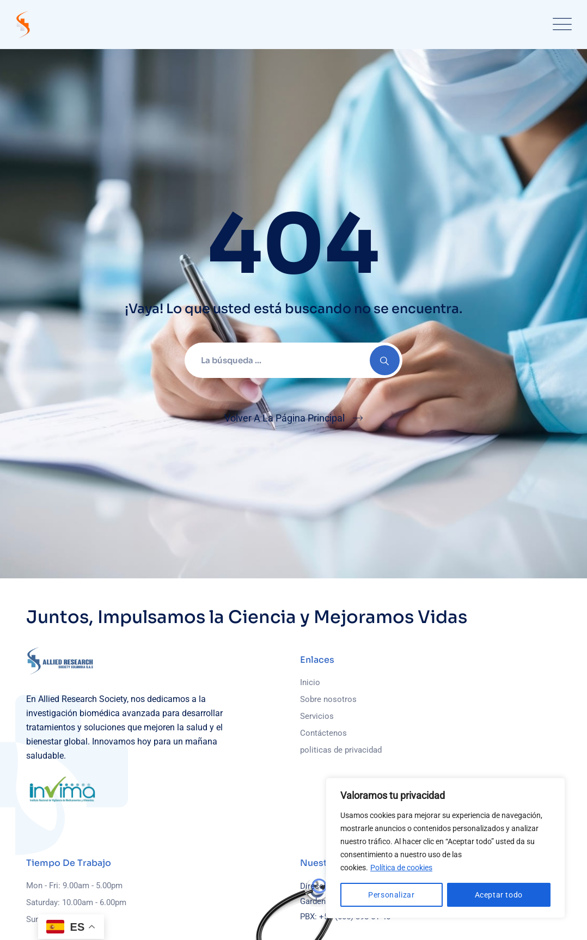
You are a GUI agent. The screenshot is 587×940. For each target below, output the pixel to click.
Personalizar (391, 894)
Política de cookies (401, 867)
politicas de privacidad (341, 750)
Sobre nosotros (328, 699)
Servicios (317, 716)
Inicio (310, 682)
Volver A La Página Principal (284, 418)
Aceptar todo (499, 894)
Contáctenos (323, 733)
